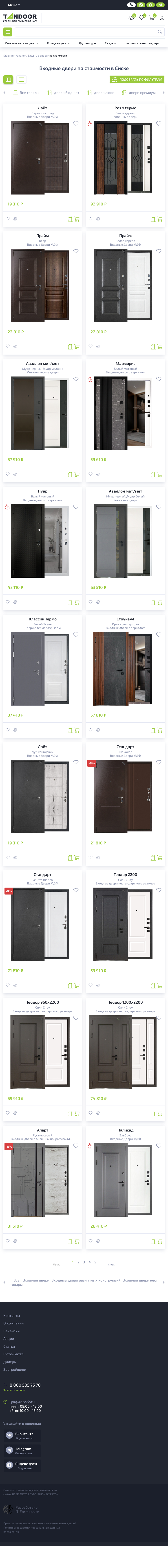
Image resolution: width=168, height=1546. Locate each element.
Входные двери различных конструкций (85, 1280)
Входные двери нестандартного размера (125, 883)
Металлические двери (43, 372)
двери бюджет (63, 92)
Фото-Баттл (13, 1354)
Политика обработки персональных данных (31, 1527)
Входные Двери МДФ (42, 116)
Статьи (9, 1346)
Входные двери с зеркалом (125, 372)
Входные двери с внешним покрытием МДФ (42, 1139)
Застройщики (14, 1369)
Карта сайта (11, 1531)
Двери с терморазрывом (42, 628)
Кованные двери (125, 116)
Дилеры (10, 1362)
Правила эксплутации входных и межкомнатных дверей (39, 1523)
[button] (161, 92)
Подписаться (24, 1438)
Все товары (26, 92)
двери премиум (139, 92)
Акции (8, 1338)
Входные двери (36, 1280)
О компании (13, 1323)
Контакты (11, 1315)
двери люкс (100, 92)
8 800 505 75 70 (25, 1384)
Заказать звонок (14, 1390)
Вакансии (11, 1331)
